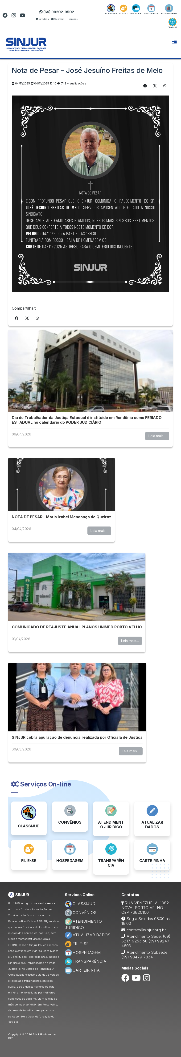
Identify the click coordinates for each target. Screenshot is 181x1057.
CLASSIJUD (80, 903)
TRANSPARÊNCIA (85, 961)
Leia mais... (157, 436)
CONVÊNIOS (80, 912)
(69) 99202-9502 (56, 12)
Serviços (72, 19)
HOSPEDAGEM (83, 952)
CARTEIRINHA (82, 970)
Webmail (57, 19)
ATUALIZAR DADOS (87, 935)
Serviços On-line (41, 784)
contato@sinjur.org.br (146, 930)
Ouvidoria (42, 19)
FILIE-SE (77, 943)
